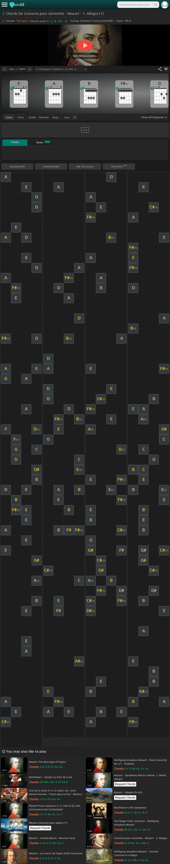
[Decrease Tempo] (4, 69)
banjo (55, 117)
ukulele (32, 117)
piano (21, 117)
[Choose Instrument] (75, 117)
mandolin (44, 117)
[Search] (156, 4)
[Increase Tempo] (30, 69)
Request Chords (125, 784)
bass (67, 117)
